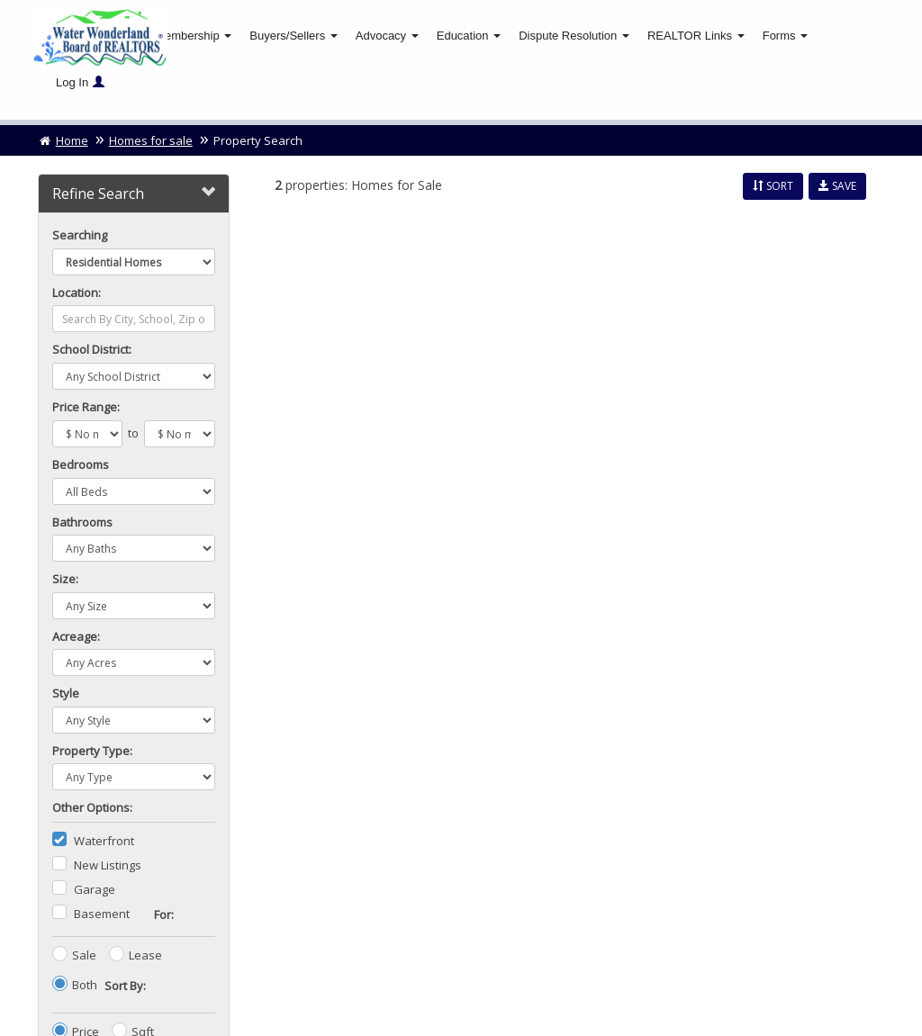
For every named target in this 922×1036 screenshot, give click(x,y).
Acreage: (76, 637)
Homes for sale (151, 141)
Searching (79, 236)
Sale (84, 956)
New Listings (107, 866)
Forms (785, 35)
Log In (80, 82)
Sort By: (125, 986)
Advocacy (387, 35)
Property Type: (92, 751)
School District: (91, 350)
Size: (65, 580)
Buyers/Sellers (293, 35)
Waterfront (104, 841)
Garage (94, 890)
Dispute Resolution (574, 35)
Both (84, 985)
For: (164, 915)
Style (65, 694)
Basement (102, 914)
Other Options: (92, 808)
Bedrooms (80, 465)
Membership (193, 35)
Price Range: (86, 408)
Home (63, 141)
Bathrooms (82, 522)
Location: (76, 293)
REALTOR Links (696, 35)
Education (469, 35)
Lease (145, 956)
